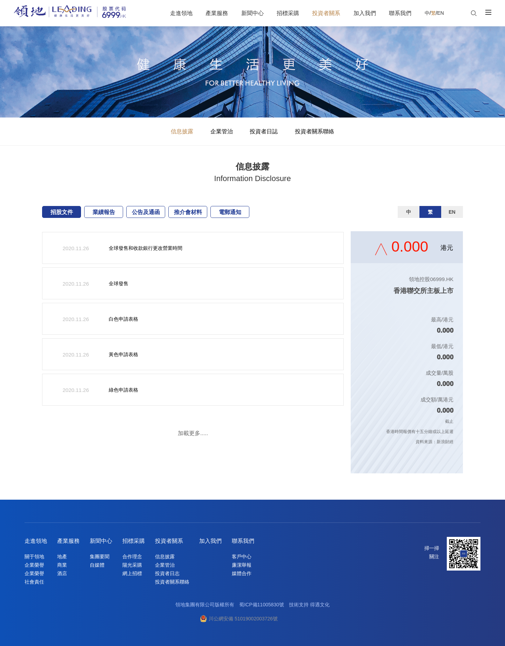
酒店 (62, 573)
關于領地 (34, 556)
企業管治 (221, 131)
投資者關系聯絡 (314, 131)
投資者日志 (167, 573)
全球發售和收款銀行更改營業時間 (145, 248)
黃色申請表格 (123, 354)
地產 (62, 556)
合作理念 (132, 556)
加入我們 (210, 541)
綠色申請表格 (123, 390)
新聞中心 (101, 541)
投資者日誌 (264, 131)
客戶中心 (241, 556)
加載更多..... (193, 433)
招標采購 (133, 541)
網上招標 (132, 573)
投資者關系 (169, 541)
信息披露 (182, 131)
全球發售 (118, 283)
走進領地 (36, 541)
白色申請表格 (123, 319)
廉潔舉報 (241, 565)
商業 (62, 565)
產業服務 (68, 541)
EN (440, 13)
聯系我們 (243, 541)
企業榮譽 (34, 565)
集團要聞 (99, 556)
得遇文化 (320, 604)
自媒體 (97, 565)
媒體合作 (241, 573)
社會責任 (34, 582)
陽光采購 (132, 565)
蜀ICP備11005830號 (261, 604)
